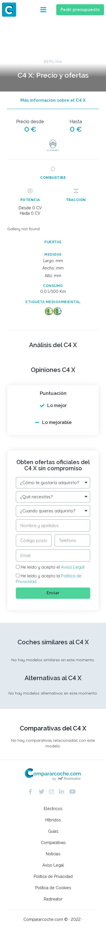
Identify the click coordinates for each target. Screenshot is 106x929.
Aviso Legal (72, 567)
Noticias (53, 854)
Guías (53, 831)
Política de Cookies (53, 888)
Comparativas (53, 842)
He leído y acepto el (52, 567)
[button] (43, 10)
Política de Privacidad (53, 876)
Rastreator (53, 899)
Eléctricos (53, 808)
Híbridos (53, 820)
